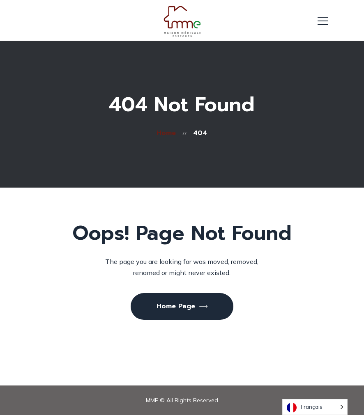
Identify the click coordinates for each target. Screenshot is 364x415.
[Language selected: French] (315, 407)
